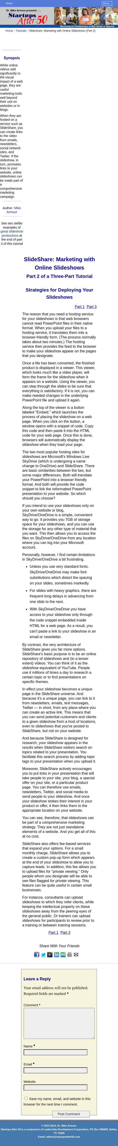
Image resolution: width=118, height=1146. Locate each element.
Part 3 (92, 307)
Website (30, 1087)
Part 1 (80, 307)
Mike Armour (13, 210)
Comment (32, 1005)
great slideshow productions (11, 233)
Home (9, 3)
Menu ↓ (107, 3)
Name (30, 1052)
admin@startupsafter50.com (63, 1142)
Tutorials (21, 30)
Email (29, 1070)
